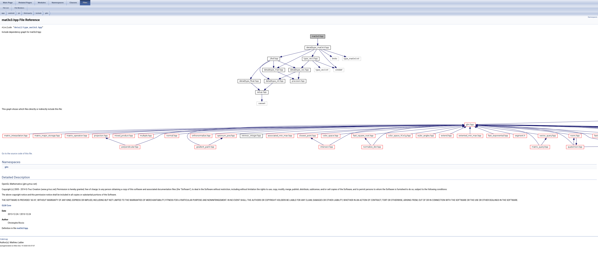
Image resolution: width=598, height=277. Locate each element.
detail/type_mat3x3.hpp (28, 27)
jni (19, 13)
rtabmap (4, 239)
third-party (28, 13)
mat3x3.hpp (22, 228)
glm (46, 13)
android (11, 13)
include (39, 13)
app (3, 13)
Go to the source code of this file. (17, 153)
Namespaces (592, 17)
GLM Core (6, 205)
